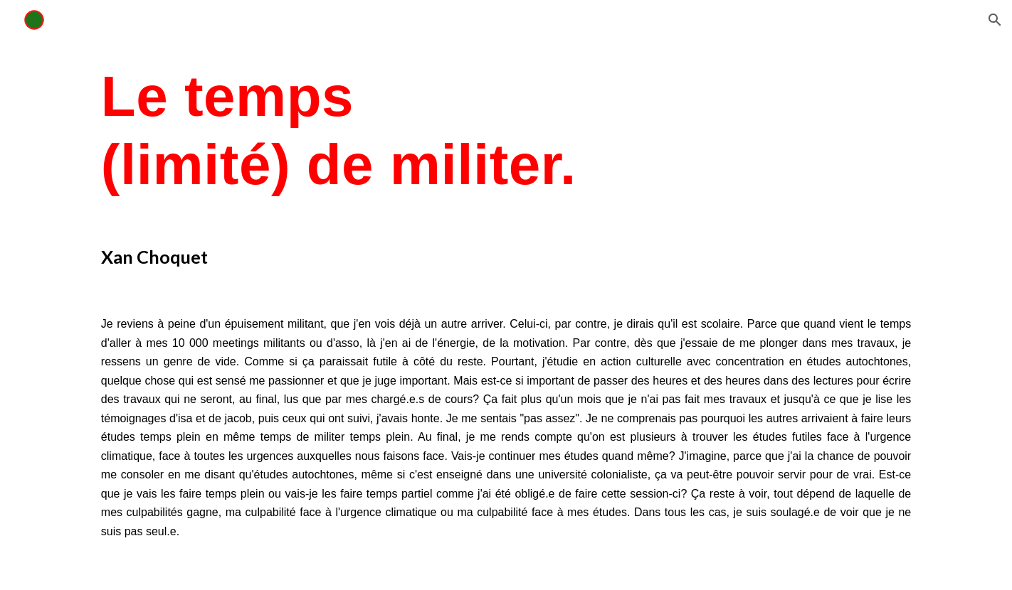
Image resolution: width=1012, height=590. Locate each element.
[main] (506, 131)
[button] (995, 20)
